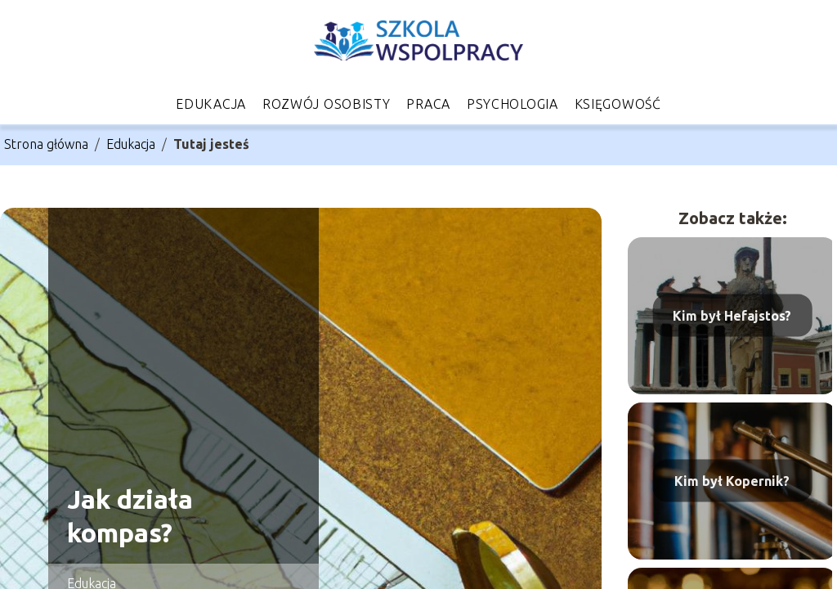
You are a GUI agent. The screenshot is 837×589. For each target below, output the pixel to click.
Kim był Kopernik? (732, 480)
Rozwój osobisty (326, 104)
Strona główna (46, 144)
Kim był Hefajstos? (732, 315)
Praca (428, 104)
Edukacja (211, 104)
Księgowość (618, 104)
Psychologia (512, 104)
